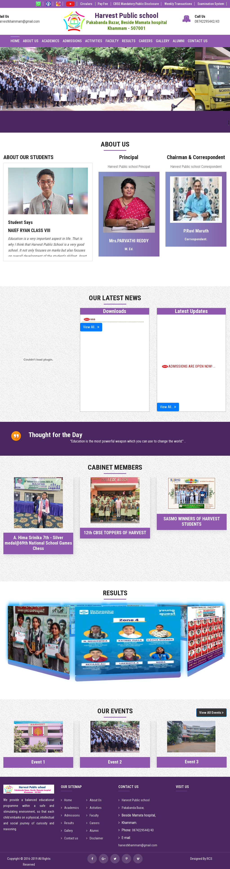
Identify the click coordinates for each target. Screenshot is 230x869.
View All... (91, 327)
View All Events (211, 713)
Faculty (112, 41)
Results (128, 41)
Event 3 (192, 761)
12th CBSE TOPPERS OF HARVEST (115, 532)
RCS (209, 859)
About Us (30, 41)
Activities (93, 41)
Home (15, 41)
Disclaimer (94, 838)
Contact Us (198, 41)
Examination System (211, 4)
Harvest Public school (134, 800)
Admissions (72, 41)
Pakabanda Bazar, (131, 808)
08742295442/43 (207, 21)
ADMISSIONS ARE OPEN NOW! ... (191, 380)
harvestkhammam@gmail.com (137, 845)
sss (89, 319)
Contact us (69, 838)
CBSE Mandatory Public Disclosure (136, 4)
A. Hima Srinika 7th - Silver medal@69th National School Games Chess (38, 543)
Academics (50, 41)
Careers (146, 41)
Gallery (162, 41)
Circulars (86, 4)
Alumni (178, 41)
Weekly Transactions (178, 4)
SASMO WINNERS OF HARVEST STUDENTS (192, 521)
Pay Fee (103, 4)
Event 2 (115, 762)
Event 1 (38, 762)
